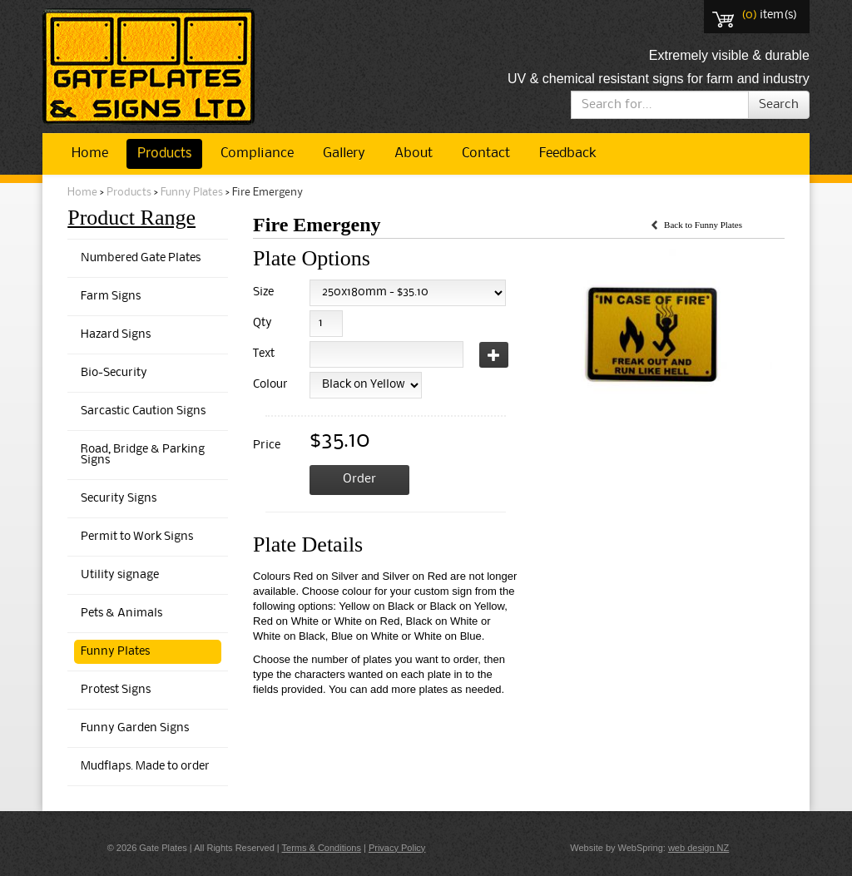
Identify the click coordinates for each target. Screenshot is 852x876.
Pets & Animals (121, 613)
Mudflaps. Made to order (145, 766)
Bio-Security (114, 373)
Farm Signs (111, 296)
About (413, 153)
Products (164, 153)
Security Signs (118, 498)
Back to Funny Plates (703, 225)
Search (779, 105)
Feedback (567, 153)
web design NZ (698, 848)
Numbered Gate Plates (141, 258)
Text (264, 354)
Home (90, 153)
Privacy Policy (397, 848)
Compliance (257, 153)
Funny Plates (192, 192)
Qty (262, 323)
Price (266, 445)
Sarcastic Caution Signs (143, 411)
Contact (486, 153)
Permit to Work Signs (137, 537)
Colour (267, 384)
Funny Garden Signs (135, 728)
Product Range (131, 217)
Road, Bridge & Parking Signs (143, 455)
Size (263, 292)
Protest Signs (116, 690)
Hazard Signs (116, 334)
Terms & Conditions (321, 848)
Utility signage (120, 575)
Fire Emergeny (267, 192)
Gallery (344, 153)
